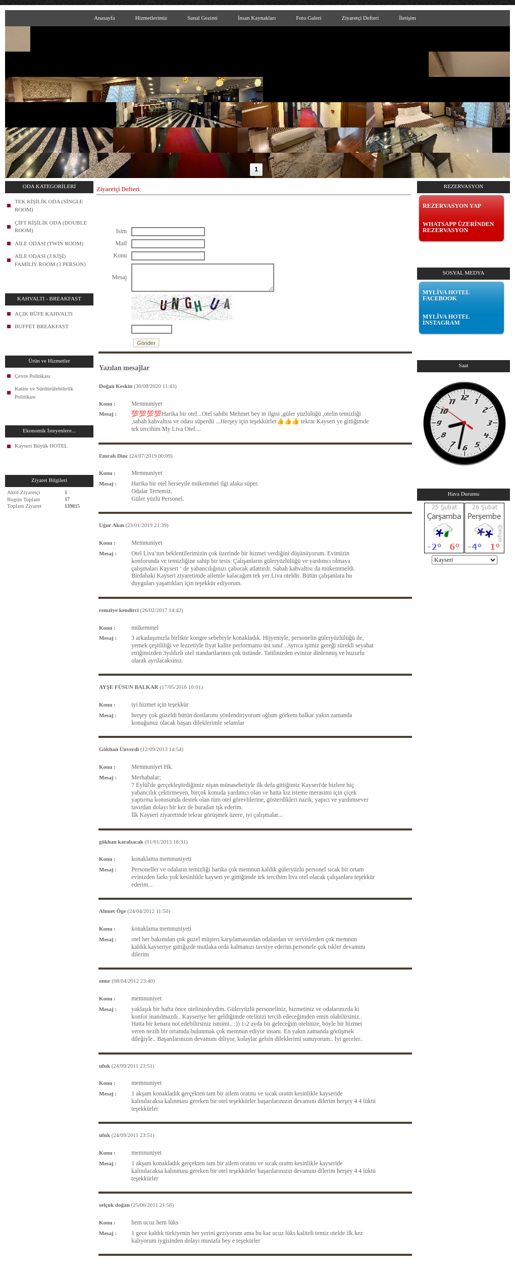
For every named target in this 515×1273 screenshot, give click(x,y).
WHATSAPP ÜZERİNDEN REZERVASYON (458, 227)
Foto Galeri (308, 18)
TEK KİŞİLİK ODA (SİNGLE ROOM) (49, 205)
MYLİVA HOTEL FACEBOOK (446, 295)
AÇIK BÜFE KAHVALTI (44, 314)
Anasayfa (104, 18)
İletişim (407, 18)
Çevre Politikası (32, 376)
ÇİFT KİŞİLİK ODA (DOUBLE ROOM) (51, 227)
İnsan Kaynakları (257, 18)
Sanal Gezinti (202, 18)
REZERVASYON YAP (452, 205)
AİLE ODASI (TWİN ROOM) (49, 243)
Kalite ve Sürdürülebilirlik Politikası (44, 392)
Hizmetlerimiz (151, 18)
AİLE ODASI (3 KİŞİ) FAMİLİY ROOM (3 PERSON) (50, 260)
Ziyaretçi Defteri (360, 18)
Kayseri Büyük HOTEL (41, 446)
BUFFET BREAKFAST (42, 326)
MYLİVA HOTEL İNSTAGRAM (446, 319)
